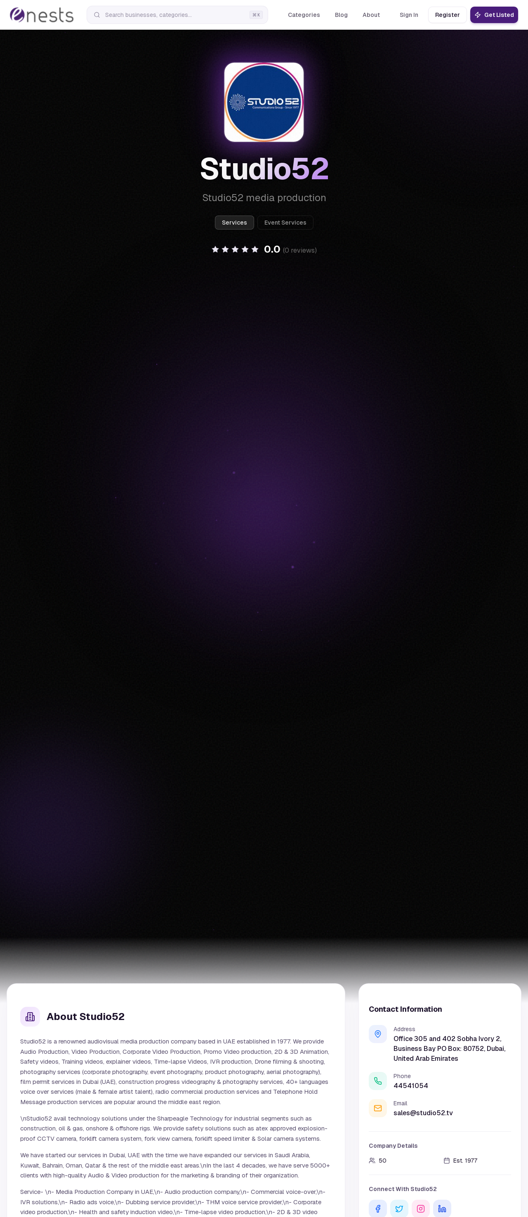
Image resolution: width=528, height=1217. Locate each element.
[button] (264, 249)
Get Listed (494, 15)
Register (447, 15)
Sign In (409, 15)
